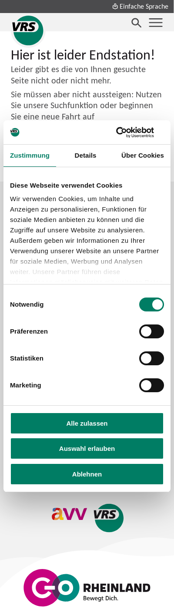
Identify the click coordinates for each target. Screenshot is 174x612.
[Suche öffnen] (137, 23)
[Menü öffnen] (156, 23)
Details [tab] (86, 155)
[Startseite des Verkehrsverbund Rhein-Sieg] (28, 30)
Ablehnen (87, 474)
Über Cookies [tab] (142, 155)
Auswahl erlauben (87, 448)
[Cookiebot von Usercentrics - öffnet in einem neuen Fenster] (126, 132)
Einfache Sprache (140, 6)
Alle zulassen (86, 423)
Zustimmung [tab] (30, 155)
